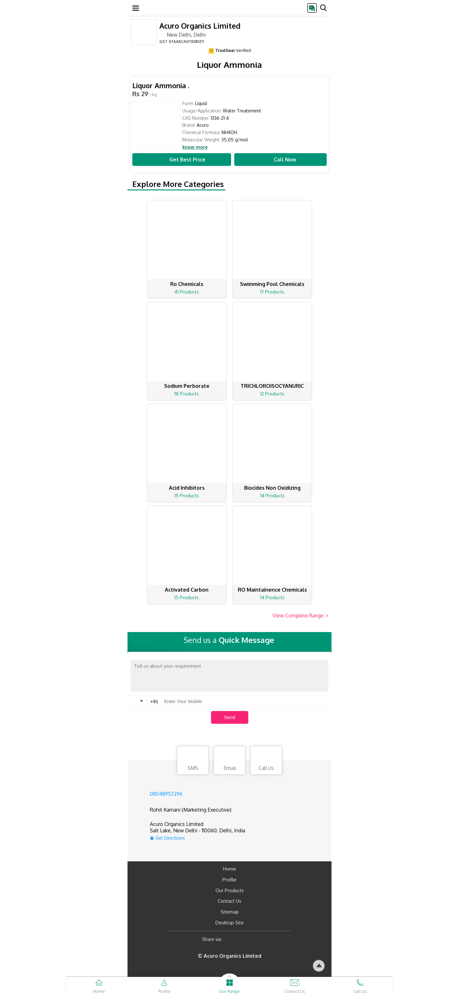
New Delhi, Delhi (182, 34)
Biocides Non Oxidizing (272, 488)
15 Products (186, 496)
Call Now (280, 159)
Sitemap (230, 912)
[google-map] (197, 837)
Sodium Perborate (186, 386)
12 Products (272, 394)
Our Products (229, 890)
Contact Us (229, 901)
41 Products (186, 292)
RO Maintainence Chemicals (272, 590)
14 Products (272, 496)
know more (195, 147)
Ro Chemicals (186, 284)
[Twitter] (258, 939)
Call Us (266, 761)
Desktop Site (229, 923)
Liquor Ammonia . (160, 85)
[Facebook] (231, 939)
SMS (192, 761)
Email (229, 761)
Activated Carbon (186, 590)
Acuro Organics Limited (199, 25)
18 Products (186, 394)
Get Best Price (181, 159)
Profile (229, 880)
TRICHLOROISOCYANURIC (272, 386)
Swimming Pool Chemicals (272, 284)
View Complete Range (300, 615)
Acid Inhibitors (187, 488)
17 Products (272, 292)
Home (229, 869)
